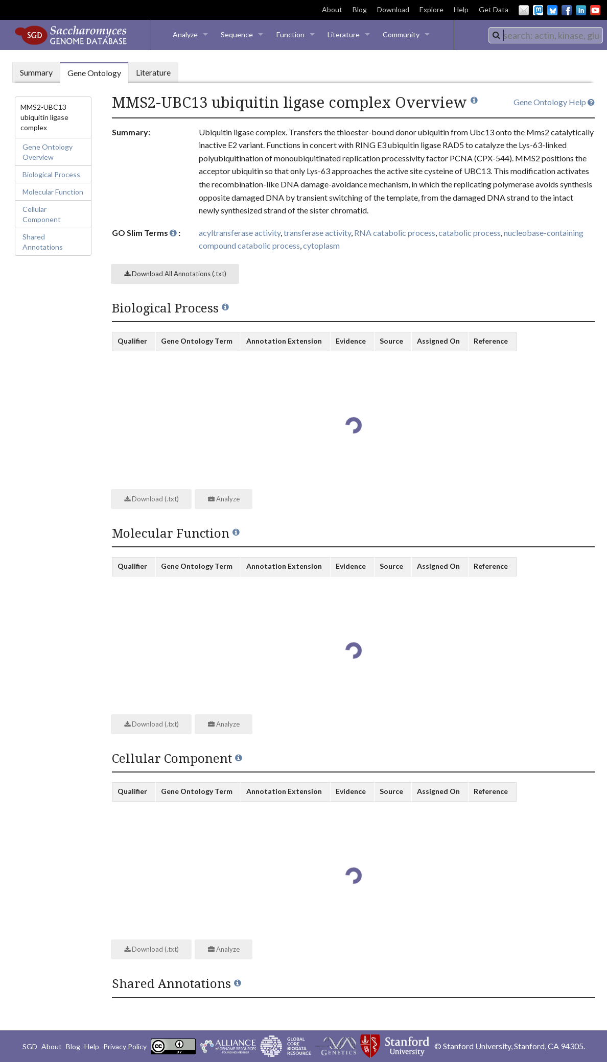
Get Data (493, 9)
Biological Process (51, 174)
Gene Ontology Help (554, 102)
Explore (431, 9)
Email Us (524, 10)
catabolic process (469, 232)
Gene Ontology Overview (47, 151)
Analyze (185, 34)
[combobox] (545, 35)
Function (290, 34)
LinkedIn (581, 10)
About (332, 9)
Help (461, 9)
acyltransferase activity (240, 232)
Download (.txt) (151, 499)
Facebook (567, 10)
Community (401, 34)
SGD (29, 1046)
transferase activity (317, 232)
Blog (360, 9)
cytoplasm (321, 245)
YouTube (595, 10)
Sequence (237, 34)
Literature (344, 34)
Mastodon (538, 10)
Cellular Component (41, 214)
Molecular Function (52, 191)
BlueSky (552, 10)
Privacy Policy (125, 1046)
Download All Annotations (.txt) (175, 274)
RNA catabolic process (394, 232)
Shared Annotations (42, 241)
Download (393, 9)
